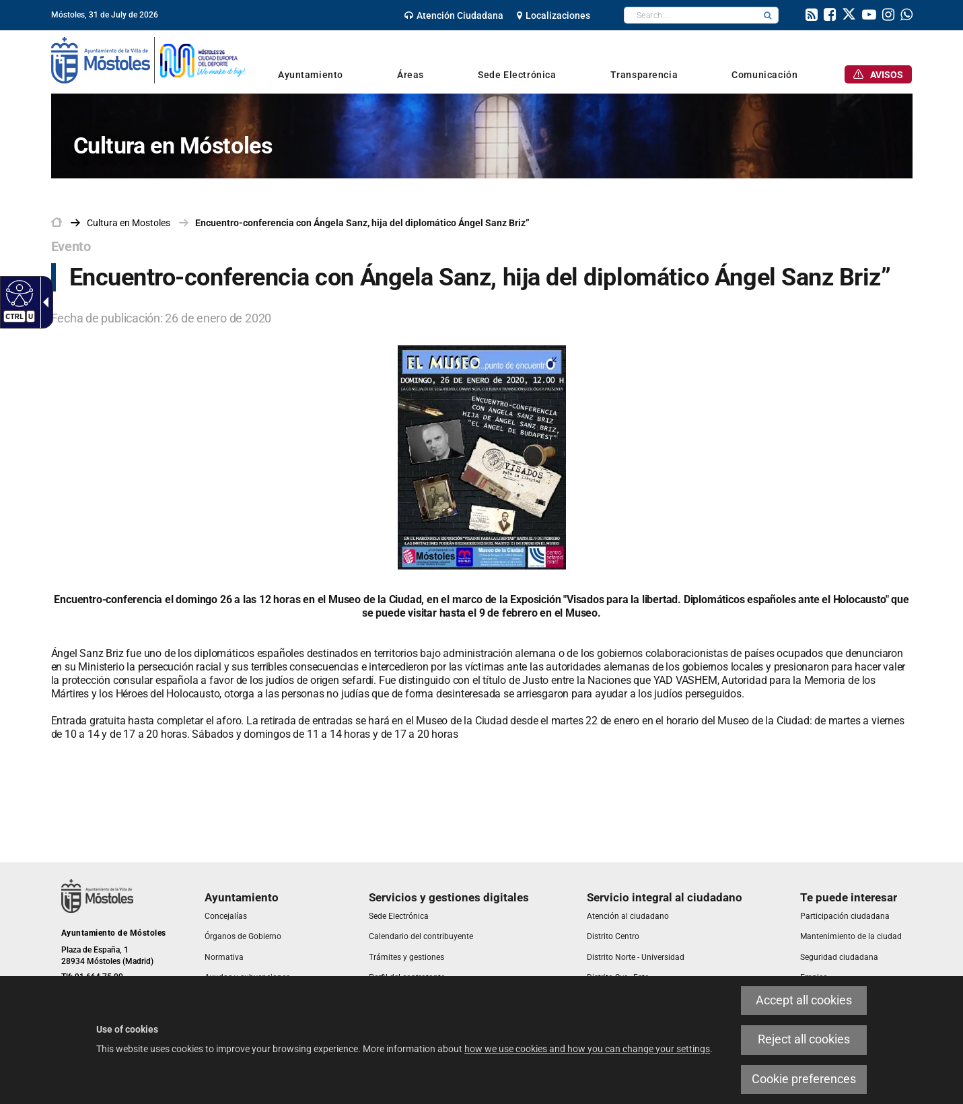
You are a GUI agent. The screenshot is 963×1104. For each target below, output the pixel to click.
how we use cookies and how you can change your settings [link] (587, 1048)
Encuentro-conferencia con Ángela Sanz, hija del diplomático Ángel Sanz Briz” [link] (362, 222)
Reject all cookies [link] (804, 1039)
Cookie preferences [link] (804, 1079)
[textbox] (691, 15)
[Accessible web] (18, 293)
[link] (453, 15)
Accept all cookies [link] (804, 1000)
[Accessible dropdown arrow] (43, 302)
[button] (768, 15)
